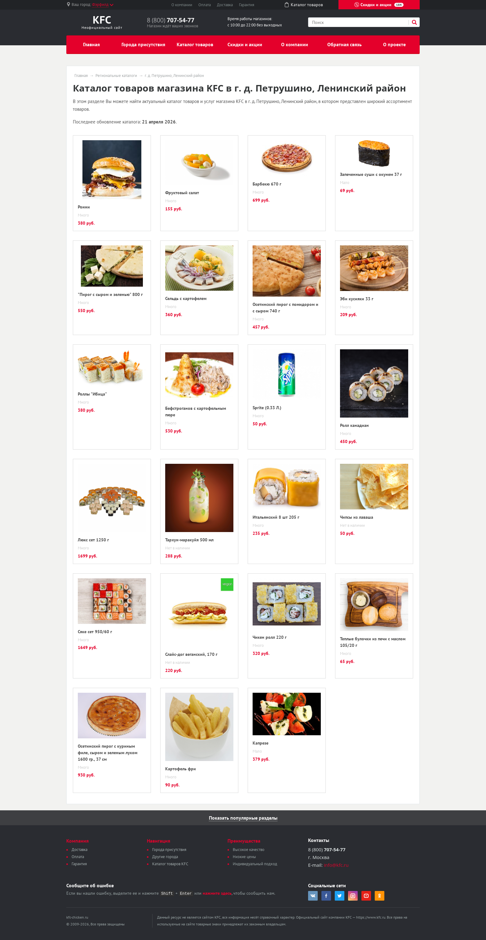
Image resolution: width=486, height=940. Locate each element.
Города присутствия (143, 44)
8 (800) (170, 20)
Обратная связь (344, 44)
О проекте (394, 44)
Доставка (225, 4)
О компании (181, 4)
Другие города (165, 856)
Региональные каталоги (116, 76)
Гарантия (246, 4)
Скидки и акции (379, 4)
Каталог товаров (195, 44)
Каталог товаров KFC (170, 863)
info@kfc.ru (336, 865)
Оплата (204, 4)
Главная (91, 44)
